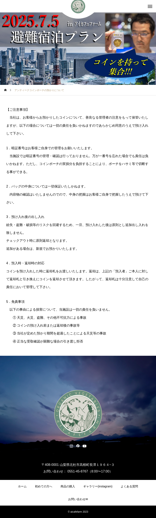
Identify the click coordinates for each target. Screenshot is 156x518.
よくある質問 (129, 486)
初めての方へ (43, 486)
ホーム (22, 486)
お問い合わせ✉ (78, 499)
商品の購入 (68, 486)
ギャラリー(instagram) (97, 486)
